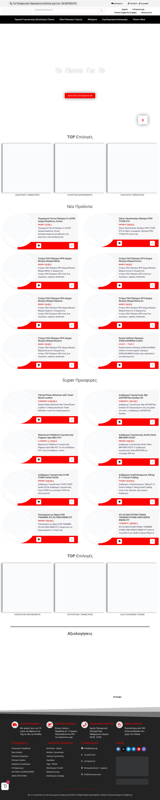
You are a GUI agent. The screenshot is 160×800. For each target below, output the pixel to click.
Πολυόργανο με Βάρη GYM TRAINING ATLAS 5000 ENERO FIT (55, 516)
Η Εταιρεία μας (138, 9)
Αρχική (125, 9)
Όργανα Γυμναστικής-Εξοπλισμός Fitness (34, 19)
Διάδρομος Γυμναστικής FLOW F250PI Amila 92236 (53, 476)
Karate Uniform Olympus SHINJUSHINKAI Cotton (131, 339)
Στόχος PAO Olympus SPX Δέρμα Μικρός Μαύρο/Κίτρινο (54, 339)
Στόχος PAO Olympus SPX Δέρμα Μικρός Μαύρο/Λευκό (135, 259)
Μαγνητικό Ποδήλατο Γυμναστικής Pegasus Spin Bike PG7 (55, 436)
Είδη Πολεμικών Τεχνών (71, 19)
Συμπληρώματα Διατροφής (115, 19)
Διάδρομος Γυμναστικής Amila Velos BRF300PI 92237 (137, 436)
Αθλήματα (92, 19)
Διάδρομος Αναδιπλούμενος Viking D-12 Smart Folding (136, 476)
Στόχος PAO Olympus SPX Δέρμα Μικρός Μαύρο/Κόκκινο (135, 299)
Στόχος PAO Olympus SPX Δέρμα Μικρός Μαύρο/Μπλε (54, 259)
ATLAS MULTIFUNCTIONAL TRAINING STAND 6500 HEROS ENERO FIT (134, 517)
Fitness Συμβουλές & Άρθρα (125, 13)
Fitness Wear (139, 19)
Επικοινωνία (146, 13)
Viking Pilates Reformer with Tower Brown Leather (55, 396)
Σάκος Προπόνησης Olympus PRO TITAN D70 (135, 220)
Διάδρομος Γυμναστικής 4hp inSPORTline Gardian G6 (133, 396)
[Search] (102, 10)
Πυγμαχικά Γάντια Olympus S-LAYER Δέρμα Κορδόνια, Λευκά (56, 220)
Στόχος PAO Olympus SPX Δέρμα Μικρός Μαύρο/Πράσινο (54, 299)
